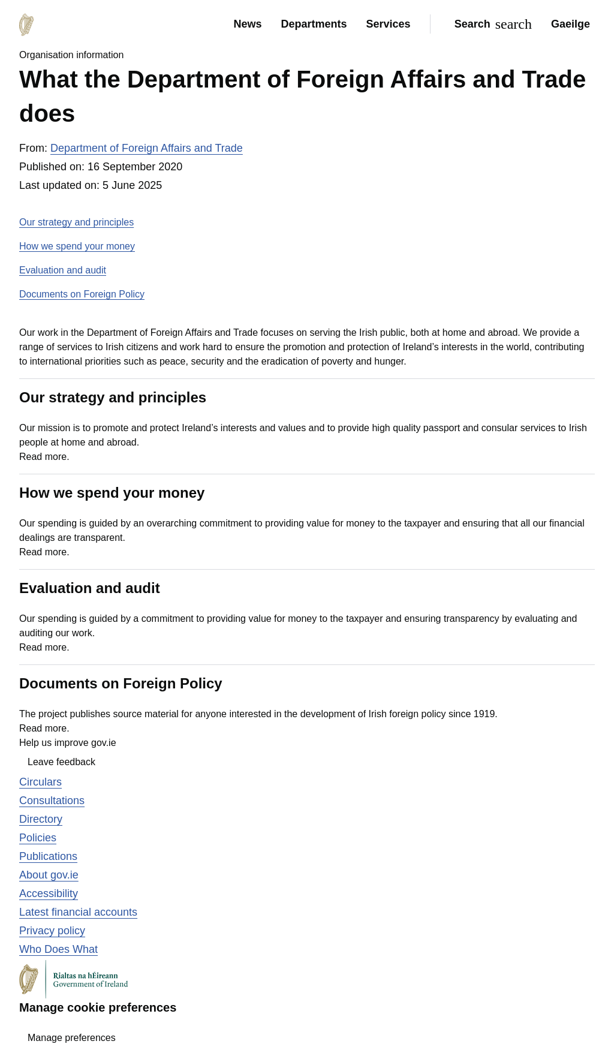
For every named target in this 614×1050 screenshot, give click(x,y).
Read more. (44, 457)
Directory (40, 819)
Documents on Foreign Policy (82, 294)
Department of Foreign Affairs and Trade (146, 148)
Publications (48, 856)
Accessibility (48, 893)
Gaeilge (570, 24)
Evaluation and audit (62, 270)
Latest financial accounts (78, 912)
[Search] (491, 24)
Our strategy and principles (76, 222)
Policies (37, 838)
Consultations (52, 801)
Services (388, 24)
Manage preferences (72, 1038)
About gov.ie (49, 875)
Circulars (40, 782)
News (247, 24)
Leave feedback (61, 762)
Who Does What (58, 949)
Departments (314, 24)
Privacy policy (52, 931)
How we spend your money (77, 246)
